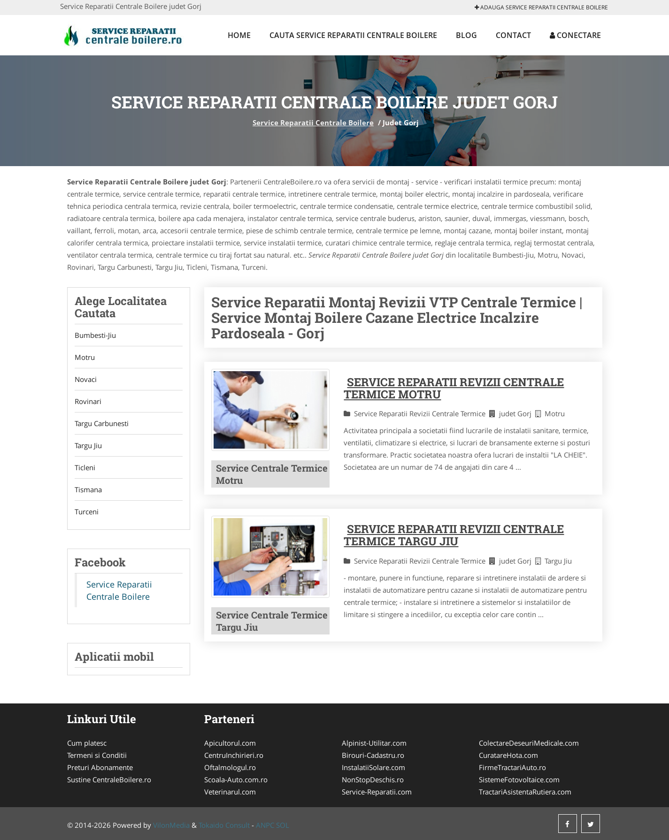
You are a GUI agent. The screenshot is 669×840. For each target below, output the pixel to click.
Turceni (87, 511)
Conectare (575, 35)
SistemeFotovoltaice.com (519, 779)
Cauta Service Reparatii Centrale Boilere (353, 35)
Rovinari (88, 401)
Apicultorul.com (230, 743)
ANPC (265, 825)
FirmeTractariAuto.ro (512, 767)
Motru (85, 357)
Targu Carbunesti (102, 423)
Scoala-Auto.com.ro (236, 779)
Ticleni (85, 467)
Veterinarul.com (230, 791)
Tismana (88, 489)
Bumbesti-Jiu (95, 335)
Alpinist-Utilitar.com (374, 743)
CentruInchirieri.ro (233, 755)
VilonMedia (171, 825)
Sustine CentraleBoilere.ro (109, 779)
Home (239, 35)
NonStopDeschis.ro (373, 779)
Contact (513, 35)
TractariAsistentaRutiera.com (525, 791)
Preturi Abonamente (100, 767)
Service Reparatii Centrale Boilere (313, 122)
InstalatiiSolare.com (373, 767)
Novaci (86, 379)
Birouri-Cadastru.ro (373, 755)
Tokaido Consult (224, 825)
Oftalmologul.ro (230, 767)
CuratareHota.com (508, 755)
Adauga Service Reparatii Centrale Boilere (541, 7)
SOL (282, 825)
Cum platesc (87, 743)
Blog (466, 35)
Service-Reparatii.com (377, 791)
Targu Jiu (88, 445)
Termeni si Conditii (97, 755)
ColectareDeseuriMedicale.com (529, 743)
